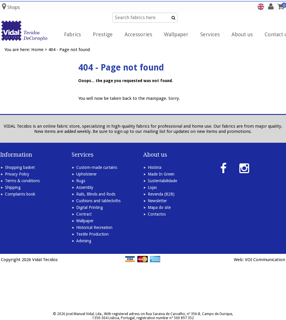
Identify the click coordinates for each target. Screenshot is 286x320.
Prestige (103, 34)
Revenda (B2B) (161, 194)
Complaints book (20, 194)
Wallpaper (176, 34)
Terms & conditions (22, 180)
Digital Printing (89, 207)
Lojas (152, 187)
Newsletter (157, 200)
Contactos (157, 214)
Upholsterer (86, 174)
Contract (84, 214)
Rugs (80, 180)
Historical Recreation (94, 227)
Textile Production (92, 234)
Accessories (138, 34)
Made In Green (161, 174)
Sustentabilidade (162, 180)
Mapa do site (159, 207)
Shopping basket (20, 167)
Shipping (13, 187)
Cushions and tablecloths (98, 200)
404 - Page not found (69, 49)
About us (242, 34)
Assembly (84, 187)
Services (210, 34)
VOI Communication (265, 259)
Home (37, 49)
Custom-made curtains (96, 167)
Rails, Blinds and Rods (95, 194)
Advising (83, 240)
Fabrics (72, 34)
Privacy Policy (17, 174)
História (154, 167)
